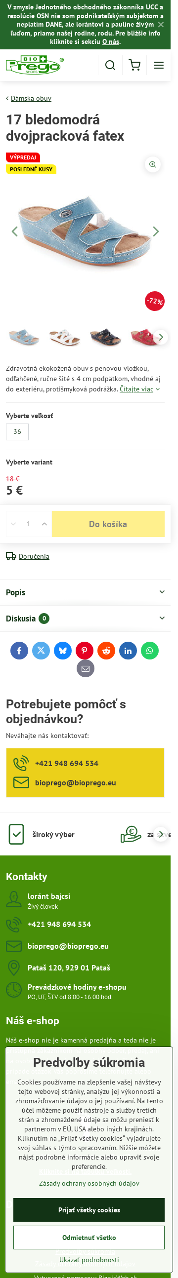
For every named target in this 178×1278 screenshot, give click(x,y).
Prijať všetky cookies (89, 1213)
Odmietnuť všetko (89, 1241)
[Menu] (159, 65)
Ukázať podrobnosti (89, 1263)
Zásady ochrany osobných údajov (89, 1187)
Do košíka (108, 524)
